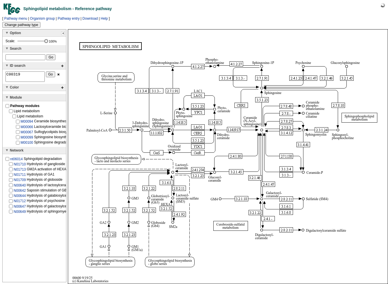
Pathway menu (15, 18)
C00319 (25, 77)
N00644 (20, 198)
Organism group (42, 18)
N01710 (20, 166)
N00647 (20, 208)
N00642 (20, 192)
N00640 (20, 187)
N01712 (20, 203)
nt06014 (16, 160)
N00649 (20, 213)
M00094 (26, 123)
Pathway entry (69, 18)
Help (104, 18)
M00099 (26, 139)
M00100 (26, 144)
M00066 (26, 128)
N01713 (20, 171)
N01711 (20, 176)
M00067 (26, 134)
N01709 (20, 182)
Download (90, 18)
